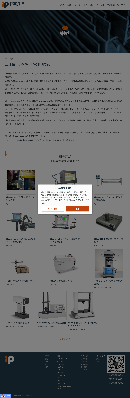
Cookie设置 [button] (52, 209)
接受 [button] (77, 209)
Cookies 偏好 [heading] (65, 188)
